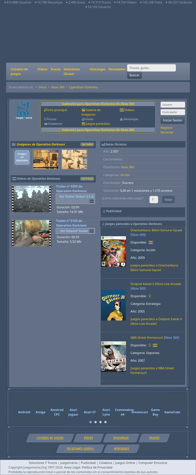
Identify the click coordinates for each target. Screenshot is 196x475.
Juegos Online (125, 463)
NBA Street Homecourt (147, 337)
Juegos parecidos (97, 124)
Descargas (97, 69)
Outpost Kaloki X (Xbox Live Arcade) (156, 284)
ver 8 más (87, 178)
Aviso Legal (72, 467)
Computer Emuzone (153, 463)
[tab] (90, 422)
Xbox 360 (58, 87)
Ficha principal (56, 110)
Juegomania (69, 463)
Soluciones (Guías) (72, 71)
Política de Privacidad (97, 467)
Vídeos (42, 69)
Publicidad (88, 463)
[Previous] (12, 406)
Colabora (105, 463)
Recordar (167, 132)
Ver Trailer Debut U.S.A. (76, 196)
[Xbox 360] (138, 235)
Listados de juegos (19, 71)
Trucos (55, 69)
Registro (166, 128)
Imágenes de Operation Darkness (41, 144)
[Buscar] (151, 67)
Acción (125, 175)
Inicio (43, 87)
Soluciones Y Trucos (43, 463)
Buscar (134, 75)
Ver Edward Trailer (74, 231)
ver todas (87, 144)
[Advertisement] (98, 36)
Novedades (117, 69)
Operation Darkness (83, 87)
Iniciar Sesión (172, 120)
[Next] (183, 406)
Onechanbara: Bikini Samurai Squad (156, 230)
